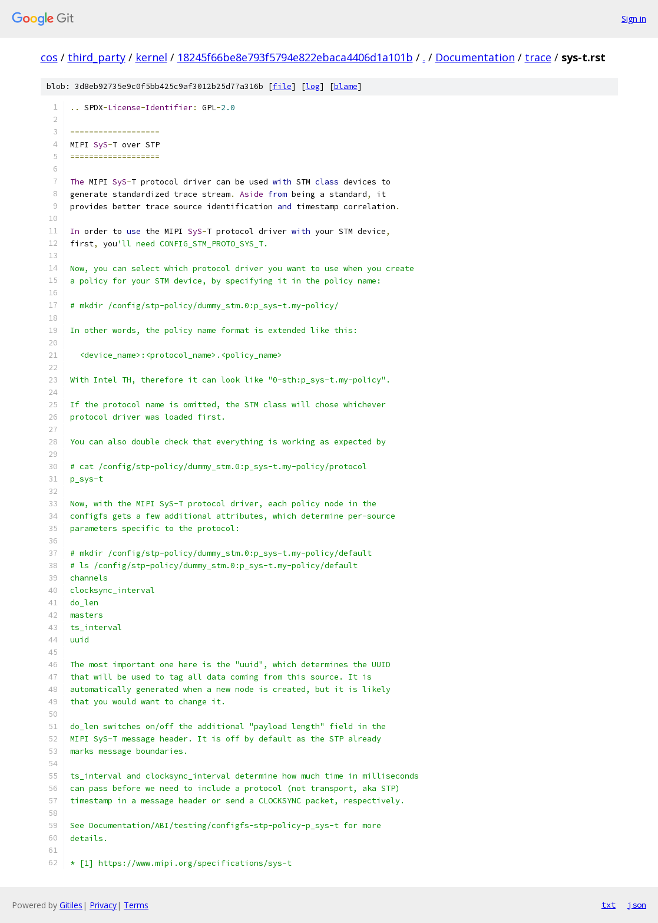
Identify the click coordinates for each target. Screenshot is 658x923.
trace (538, 57)
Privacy (103, 905)
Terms (136, 905)
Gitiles (70, 905)
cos (49, 57)
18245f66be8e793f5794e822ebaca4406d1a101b (295, 57)
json (636, 904)
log (313, 86)
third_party (96, 57)
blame (346, 86)
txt (608, 904)
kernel (151, 57)
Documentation (475, 57)
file (282, 86)
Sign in (633, 18)
